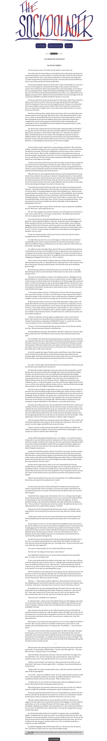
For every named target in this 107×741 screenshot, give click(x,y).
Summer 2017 (53, 53)
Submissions (55, 45)
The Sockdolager (54, 739)
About (68, 45)
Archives (41, 45)
